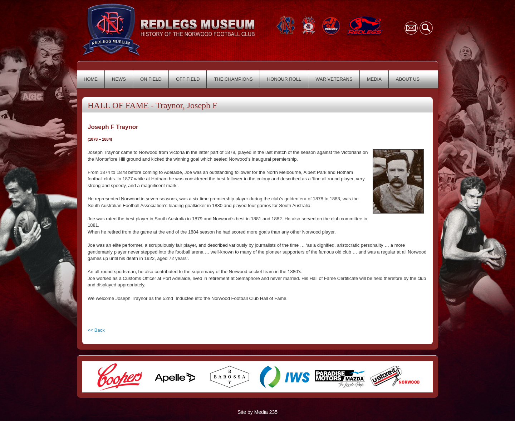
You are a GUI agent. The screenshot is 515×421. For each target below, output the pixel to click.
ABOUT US (408, 79)
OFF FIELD (188, 79)
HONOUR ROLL (284, 79)
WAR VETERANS (334, 79)
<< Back (96, 330)
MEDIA (374, 79)
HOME (91, 79)
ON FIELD (151, 79)
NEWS (119, 79)
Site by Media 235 (257, 412)
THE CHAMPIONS (233, 79)
